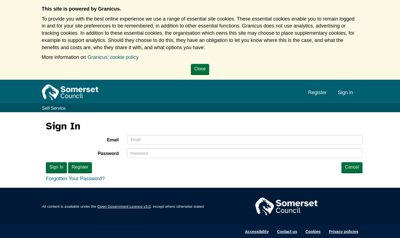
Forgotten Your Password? (75, 178)
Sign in (345, 92)
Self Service (54, 108)
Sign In (56, 167)
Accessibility (257, 231)
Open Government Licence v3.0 (124, 206)
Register (317, 92)
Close (200, 68)
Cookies (313, 231)
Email (113, 139)
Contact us (287, 231)
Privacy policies (343, 231)
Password (108, 153)
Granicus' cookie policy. (113, 57)
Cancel (352, 167)
